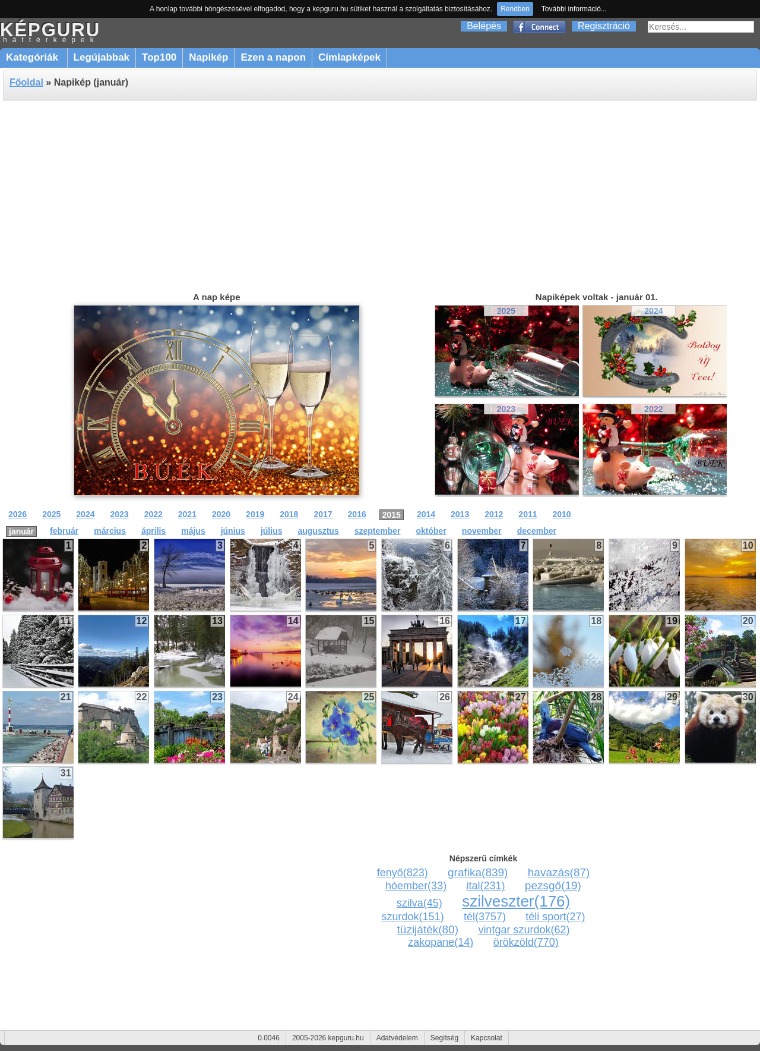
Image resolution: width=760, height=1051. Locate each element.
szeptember (377, 531)
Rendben (515, 9)
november (482, 531)
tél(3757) (485, 917)
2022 (653, 409)
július (272, 531)
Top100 (159, 57)
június (233, 531)
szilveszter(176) (516, 901)
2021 (187, 514)
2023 (506, 409)
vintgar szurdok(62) (523, 930)
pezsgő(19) (553, 885)
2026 (17, 514)
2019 (255, 514)
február (64, 531)
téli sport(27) (555, 917)
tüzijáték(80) (428, 929)
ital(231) (485, 886)
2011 (527, 514)
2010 (562, 514)
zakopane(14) (440, 942)
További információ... (574, 9)
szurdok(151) (413, 917)
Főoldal (26, 82)
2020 (221, 514)
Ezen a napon (273, 57)
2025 (506, 311)
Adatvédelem (397, 1038)
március (110, 531)
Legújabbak (101, 57)
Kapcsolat (486, 1038)
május (193, 531)
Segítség (444, 1038)
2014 (426, 514)
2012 (493, 514)
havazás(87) (559, 872)
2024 (653, 311)
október (431, 531)
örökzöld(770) (526, 942)
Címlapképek (349, 57)
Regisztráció (604, 26)
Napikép (208, 57)
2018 (289, 514)
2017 (323, 514)
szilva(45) (419, 903)
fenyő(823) (402, 873)
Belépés (484, 26)
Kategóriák (33, 57)
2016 (357, 514)
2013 (460, 514)
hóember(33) (415, 886)
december (536, 531)
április (153, 531)
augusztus (317, 531)
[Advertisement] (380, 195)
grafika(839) (478, 872)
